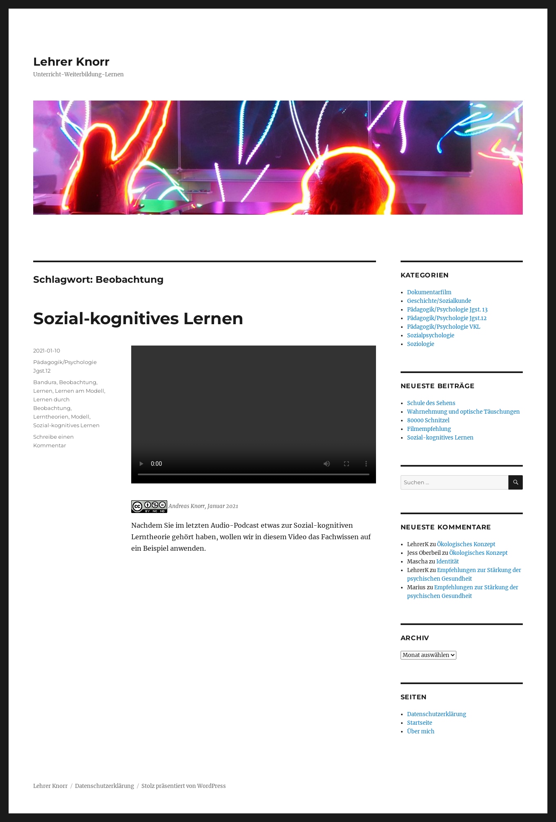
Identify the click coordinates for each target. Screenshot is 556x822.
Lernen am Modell (79, 390)
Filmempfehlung (429, 429)
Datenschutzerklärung (436, 714)
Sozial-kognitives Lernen (138, 318)
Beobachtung (77, 382)
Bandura (45, 382)
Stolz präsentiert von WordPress (183, 786)
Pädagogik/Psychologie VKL (443, 326)
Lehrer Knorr (71, 62)
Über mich (421, 731)
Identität (447, 561)
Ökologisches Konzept (466, 544)
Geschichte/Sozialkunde (439, 301)
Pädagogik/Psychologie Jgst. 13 (447, 309)
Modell (80, 416)
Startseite (419, 722)
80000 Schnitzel (428, 420)
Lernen (42, 390)
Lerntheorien (50, 416)
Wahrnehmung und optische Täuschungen (463, 411)
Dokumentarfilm (429, 292)
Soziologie (420, 344)
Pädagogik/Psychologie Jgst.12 (447, 318)
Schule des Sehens (431, 403)
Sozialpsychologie (430, 335)
